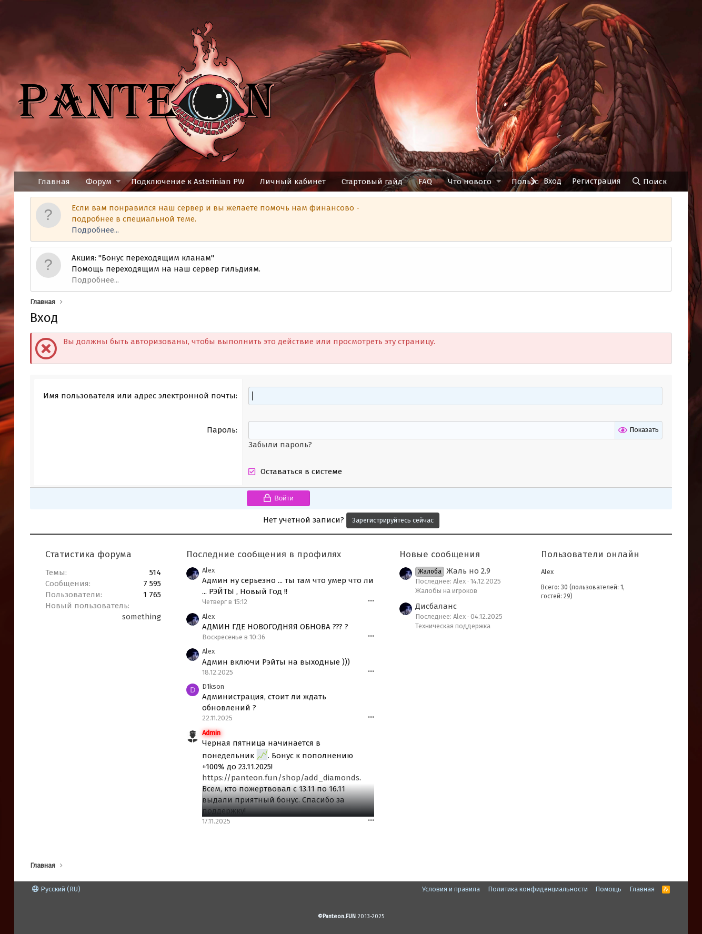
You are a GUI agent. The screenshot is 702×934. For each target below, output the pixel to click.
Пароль (221, 430)
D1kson (213, 686)
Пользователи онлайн (590, 554)
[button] (118, 182)
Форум (99, 181)
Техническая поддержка (452, 626)
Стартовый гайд (372, 181)
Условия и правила (451, 889)
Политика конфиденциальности (538, 889)
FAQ (425, 181)
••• (371, 601)
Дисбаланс (436, 606)
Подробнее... (95, 230)
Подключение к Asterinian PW (187, 181)
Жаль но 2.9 (452, 571)
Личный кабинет (293, 181)
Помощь (608, 889)
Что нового (470, 181)
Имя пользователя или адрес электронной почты (139, 395)
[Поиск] (649, 182)
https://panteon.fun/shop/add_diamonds (280, 777)
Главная (54, 181)
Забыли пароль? (280, 444)
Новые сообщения (439, 554)
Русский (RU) (56, 889)
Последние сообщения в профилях (263, 554)
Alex (208, 570)
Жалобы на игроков (446, 591)
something (141, 616)
